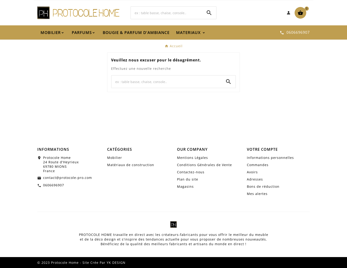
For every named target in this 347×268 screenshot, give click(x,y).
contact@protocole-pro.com (67, 177)
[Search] (209, 13)
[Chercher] (166, 13)
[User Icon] (288, 12)
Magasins (185, 186)
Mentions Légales (192, 157)
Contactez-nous (190, 172)
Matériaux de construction (130, 165)
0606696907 (53, 185)
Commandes (258, 165)
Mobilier (114, 157)
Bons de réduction (263, 186)
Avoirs (252, 172)
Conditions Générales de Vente (204, 165)
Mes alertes (257, 193)
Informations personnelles (270, 157)
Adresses (255, 179)
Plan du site (187, 179)
